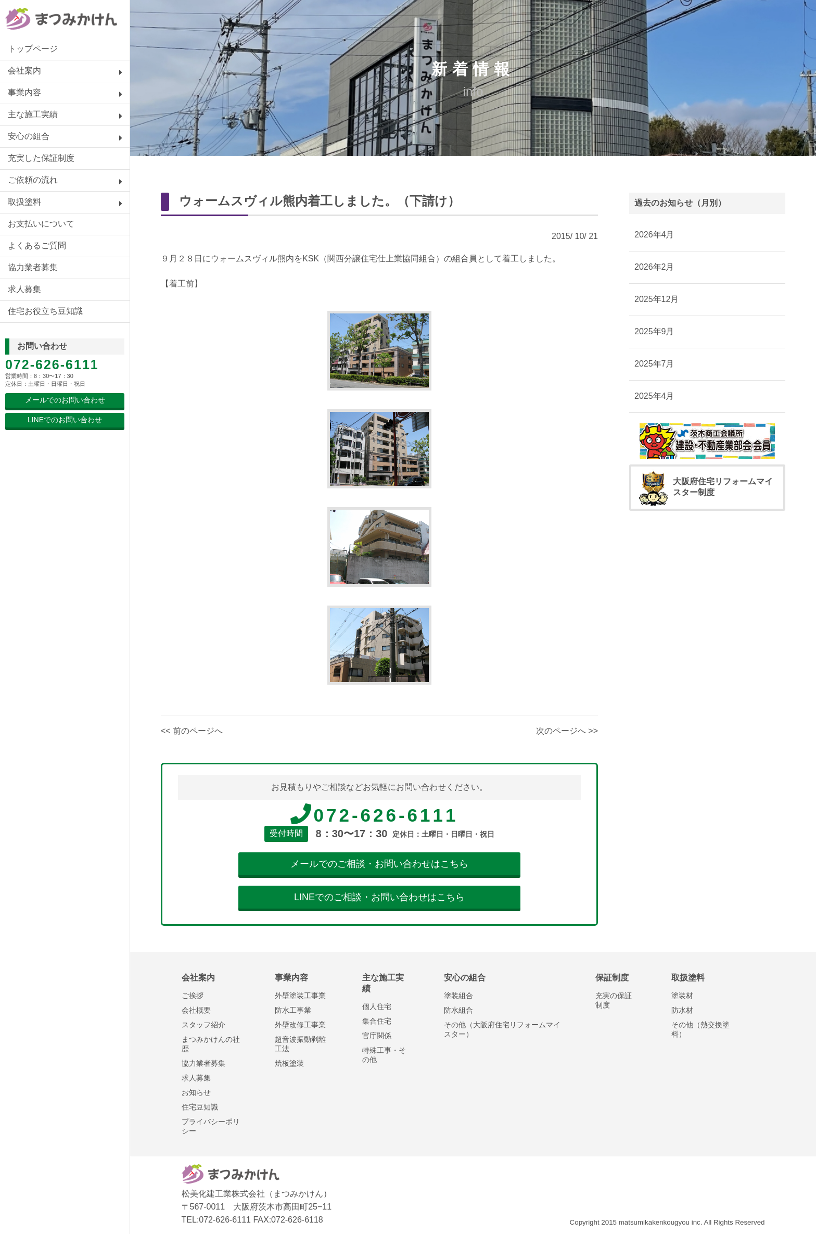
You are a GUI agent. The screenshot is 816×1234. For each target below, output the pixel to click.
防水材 (682, 1010)
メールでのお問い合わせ (65, 400)
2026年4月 (654, 234)
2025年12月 (656, 299)
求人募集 (24, 289)
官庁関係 (376, 1035)
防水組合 (458, 1010)
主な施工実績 (33, 114)
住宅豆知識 (200, 1107)
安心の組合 (28, 136)
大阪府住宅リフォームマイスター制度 (706, 487)
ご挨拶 (192, 995)
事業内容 (24, 92)
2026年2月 (654, 266)
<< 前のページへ (192, 730)
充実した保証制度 (41, 158)
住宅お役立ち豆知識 (45, 311)
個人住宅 (376, 1006)
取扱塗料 (24, 201)
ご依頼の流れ (33, 179)
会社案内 (24, 70)
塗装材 (682, 995)
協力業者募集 (33, 267)
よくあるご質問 (37, 245)
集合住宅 (376, 1021)
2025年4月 (654, 396)
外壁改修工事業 (300, 1025)
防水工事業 (293, 1010)
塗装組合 (458, 995)
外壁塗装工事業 (300, 995)
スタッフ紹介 (203, 1025)
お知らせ (196, 1092)
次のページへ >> (567, 730)
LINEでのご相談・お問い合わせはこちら (379, 897)
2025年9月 (654, 331)
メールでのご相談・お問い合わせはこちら (379, 864)
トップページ (33, 48)
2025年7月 (654, 363)
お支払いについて (41, 223)
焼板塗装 (289, 1063)
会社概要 (196, 1010)
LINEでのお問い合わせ (65, 419)
